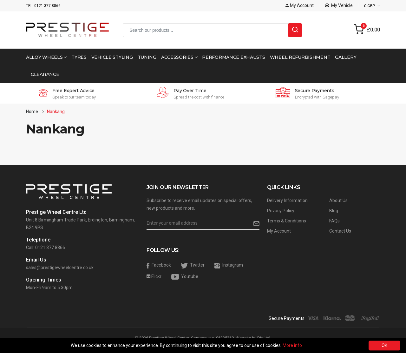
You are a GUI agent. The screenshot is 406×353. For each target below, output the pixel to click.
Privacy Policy (280, 210)
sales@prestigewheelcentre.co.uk (60, 267)
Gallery (345, 57)
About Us (338, 200)
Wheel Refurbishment (300, 57)
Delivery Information (287, 200)
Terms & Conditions (286, 220)
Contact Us (340, 231)
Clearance (45, 74)
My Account (279, 231)
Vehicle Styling (112, 57)
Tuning (147, 57)
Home (32, 111)
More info (292, 345)
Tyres (79, 57)
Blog (333, 210)
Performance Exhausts (233, 57)
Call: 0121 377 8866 (45, 247)
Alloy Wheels (46, 57)
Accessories (179, 57)
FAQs (334, 220)
